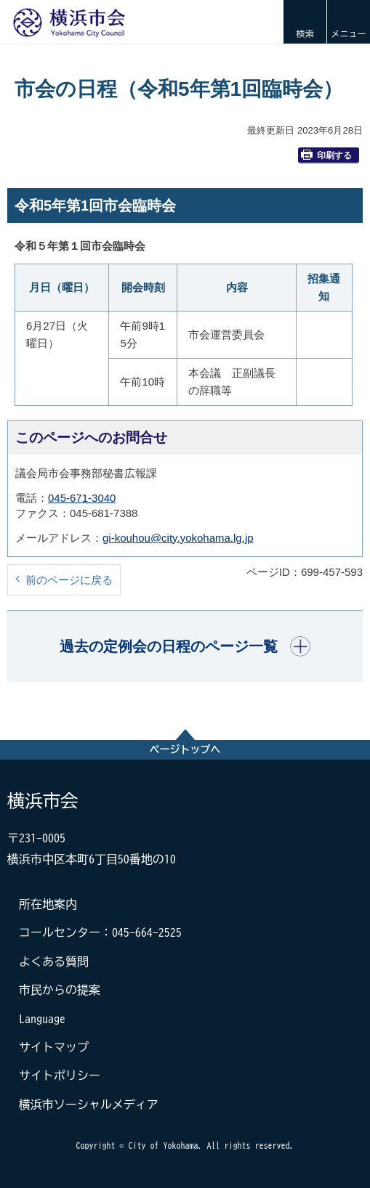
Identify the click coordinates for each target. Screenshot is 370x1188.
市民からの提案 (59, 990)
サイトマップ (54, 1047)
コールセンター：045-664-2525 (100, 932)
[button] (304, 22)
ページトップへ (185, 749)
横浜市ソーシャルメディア (88, 1104)
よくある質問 (54, 961)
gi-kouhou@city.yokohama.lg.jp (178, 538)
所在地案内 (48, 904)
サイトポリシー (59, 1075)
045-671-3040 (82, 498)
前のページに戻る (69, 580)
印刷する (326, 155)
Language (42, 1019)
